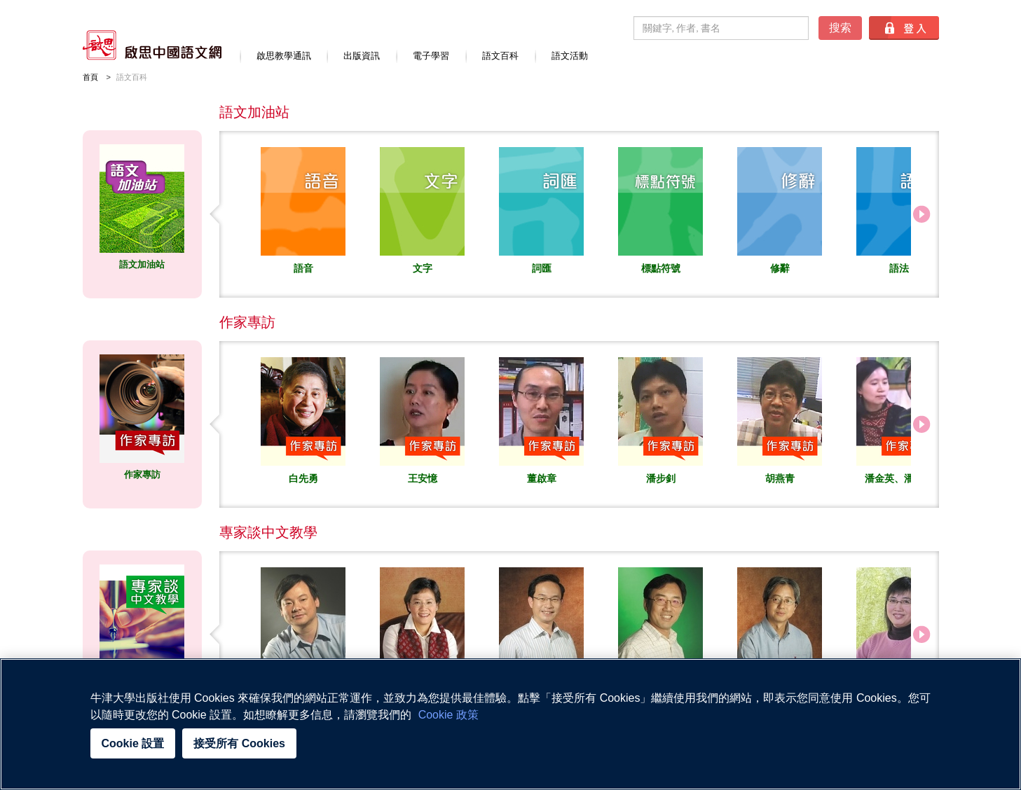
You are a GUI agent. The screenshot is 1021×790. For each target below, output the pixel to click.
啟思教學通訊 (283, 56)
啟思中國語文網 (152, 45)
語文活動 (569, 56)
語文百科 (500, 56)
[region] (510, 724)
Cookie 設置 (133, 743)
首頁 (90, 77)
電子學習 (431, 56)
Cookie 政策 (448, 715)
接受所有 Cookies (239, 743)
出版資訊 (361, 56)
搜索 (840, 28)
